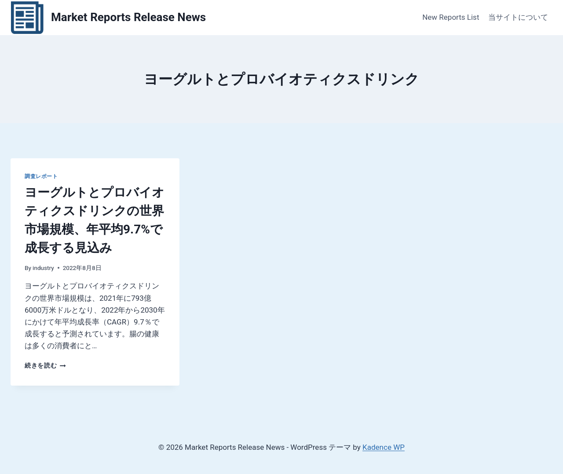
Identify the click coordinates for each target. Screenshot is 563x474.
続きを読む (45, 365)
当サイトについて (518, 17)
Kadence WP (383, 447)
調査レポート (41, 176)
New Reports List (450, 17)
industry (43, 267)
